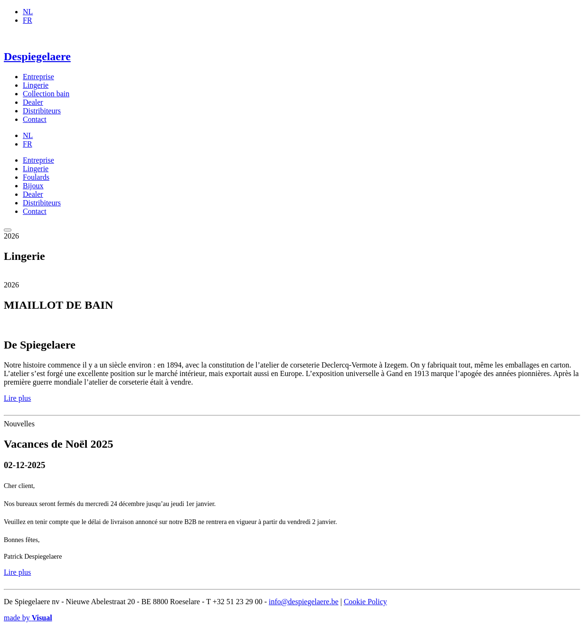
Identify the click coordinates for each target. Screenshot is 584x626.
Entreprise (38, 77)
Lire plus (17, 398)
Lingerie (35, 85)
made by (28, 618)
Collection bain (46, 94)
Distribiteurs (42, 111)
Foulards (36, 177)
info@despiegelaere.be (304, 602)
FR (27, 20)
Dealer (33, 102)
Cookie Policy (365, 602)
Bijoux (33, 186)
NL (28, 12)
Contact (35, 119)
